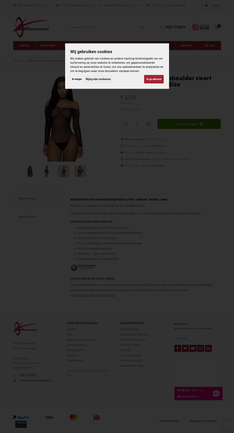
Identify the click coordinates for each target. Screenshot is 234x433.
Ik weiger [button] (77, 79)
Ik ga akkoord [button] (154, 79)
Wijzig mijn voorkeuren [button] (98, 79)
